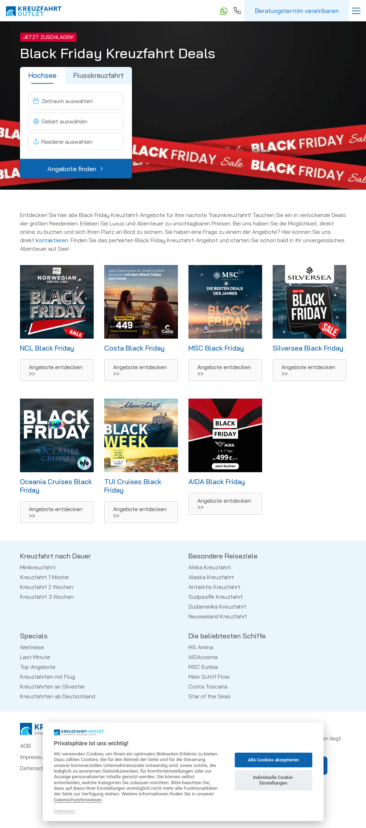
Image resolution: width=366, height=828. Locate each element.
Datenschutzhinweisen (78, 799)
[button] (57, 370)
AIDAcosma (203, 656)
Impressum (34, 756)
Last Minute (35, 656)
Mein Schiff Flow (209, 676)
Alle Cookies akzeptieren (273, 759)
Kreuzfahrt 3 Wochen (47, 596)
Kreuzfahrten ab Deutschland (57, 696)
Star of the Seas (209, 696)
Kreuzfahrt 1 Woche (44, 577)
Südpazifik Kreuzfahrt (215, 596)
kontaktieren (52, 240)
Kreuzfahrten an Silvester (52, 686)
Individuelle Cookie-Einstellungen (273, 780)
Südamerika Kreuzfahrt (217, 606)
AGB (25, 745)
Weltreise (32, 647)
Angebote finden (76, 169)
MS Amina (200, 647)
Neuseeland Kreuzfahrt (217, 616)
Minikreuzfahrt (38, 567)
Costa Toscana (207, 686)
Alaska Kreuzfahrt (211, 577)
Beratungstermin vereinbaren (297, 11)
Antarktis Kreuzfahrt (214, 586)
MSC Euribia (203, 666)
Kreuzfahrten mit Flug (47, 676)
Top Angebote (37, 666)
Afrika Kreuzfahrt (209, 567)
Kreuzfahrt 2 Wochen (46, 586)
